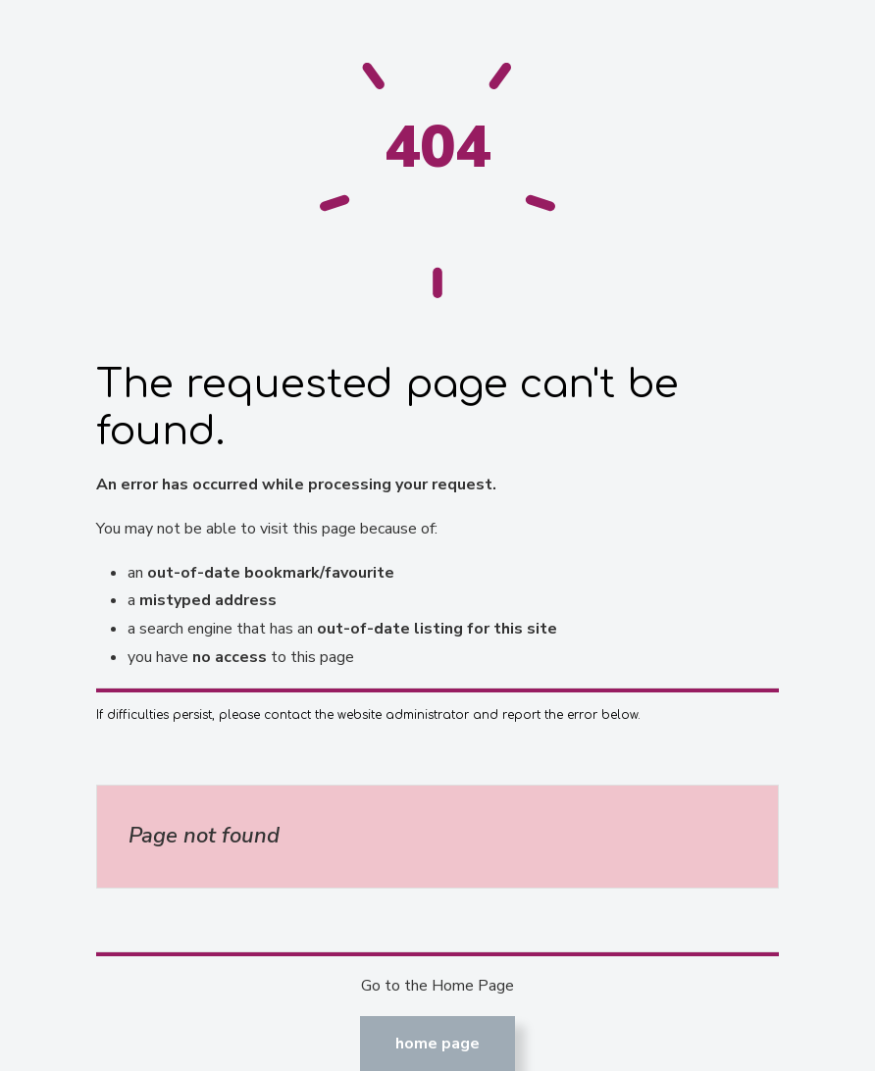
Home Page (437, 1043)
